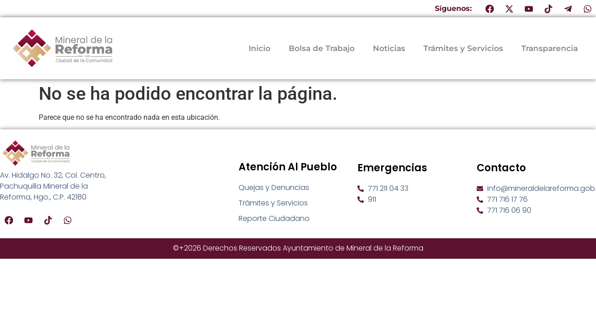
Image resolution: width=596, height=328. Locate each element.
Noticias (389, 48)
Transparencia (549, 48)
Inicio (259, 48)
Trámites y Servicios (463, 48)
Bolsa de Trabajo (322, 48)
